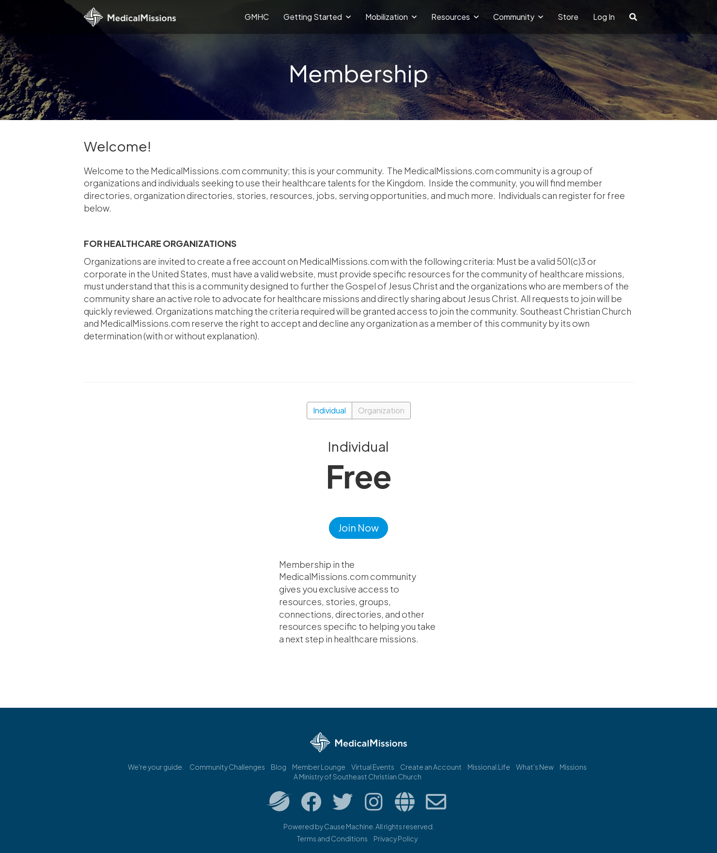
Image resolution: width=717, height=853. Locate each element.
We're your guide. (156, 766)
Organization (381, 410)
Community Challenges (227, 766)
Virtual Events (372, 766)
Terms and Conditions (332, 838)
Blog (278, 766)
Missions (573, 766)
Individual (329, 410)
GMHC (257, 17)
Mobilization (391, 17)
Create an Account (431, 766)
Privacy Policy (396, 838)
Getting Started (317, 17)
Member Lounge (318, 766)
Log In (604, 17)
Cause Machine (348, 826)
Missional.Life (489, 766)
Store (568, 17)
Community (518, 17)
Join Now (358, 527)
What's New (535, 766)
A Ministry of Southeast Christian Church (357, 776)
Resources (455, 17)
